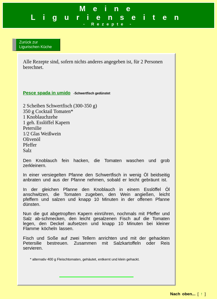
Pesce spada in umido (46, 92)
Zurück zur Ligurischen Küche (35, 44)
